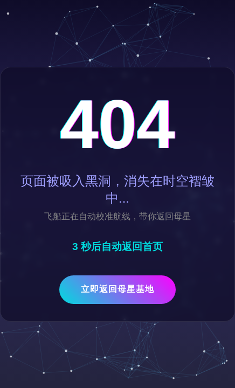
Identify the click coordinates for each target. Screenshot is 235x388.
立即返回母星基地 (117, 289)
